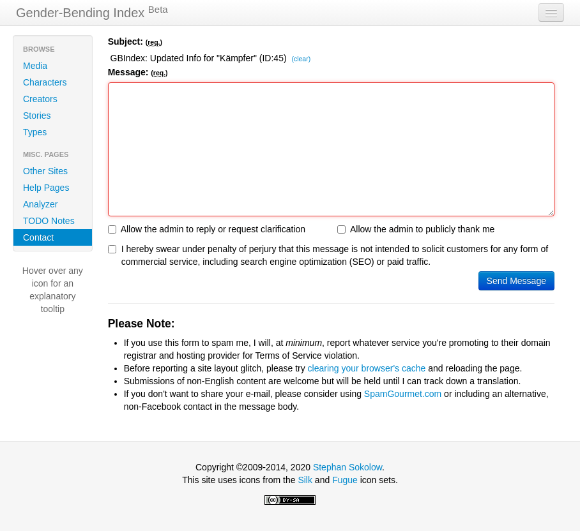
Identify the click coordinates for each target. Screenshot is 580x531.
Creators (40, 99)
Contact (38, 237)
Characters (44, 82)
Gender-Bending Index (92, 12)
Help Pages (46, 188)
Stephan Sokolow (347, 467)
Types (35, 132)
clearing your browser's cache (367, 368)
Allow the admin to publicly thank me (415, 229)
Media (35, 66)
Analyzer (40, 204)
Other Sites (45, 171)
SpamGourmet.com (402, 394)
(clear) (300, 59)
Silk (305, 480)
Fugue (345, 480)
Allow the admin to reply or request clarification (206, 229)
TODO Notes (49, 221)
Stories (37, 115)
